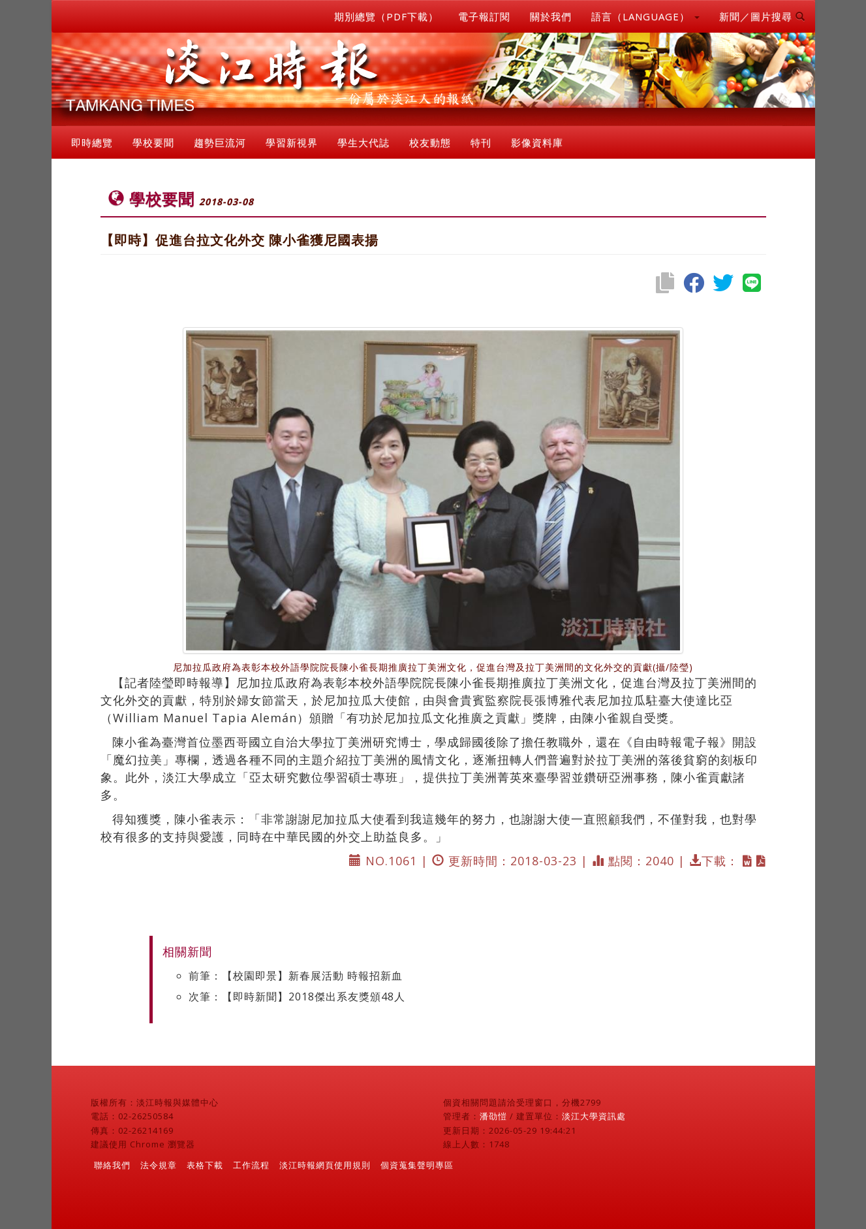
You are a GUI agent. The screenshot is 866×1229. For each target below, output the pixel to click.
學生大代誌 (363, 142)
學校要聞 (153, 142)
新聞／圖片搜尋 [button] (762, 16)
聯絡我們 (112, 1165)
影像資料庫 (537, 142)
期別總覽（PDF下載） (386, 16)
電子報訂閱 (484, 16)
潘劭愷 (493, 1116)
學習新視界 (292, 142)
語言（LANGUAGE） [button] (645, 16)
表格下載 (205, 1165)
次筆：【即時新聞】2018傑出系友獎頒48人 (297, 996)
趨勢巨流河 (220, 142)
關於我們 (551, 16)
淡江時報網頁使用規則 (325, 1165)
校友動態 (430, 142)
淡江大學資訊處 (594, 1116)
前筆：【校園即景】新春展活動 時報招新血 (296, 975)
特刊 (481, 142)
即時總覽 (92, 142)
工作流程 (251, 1165)
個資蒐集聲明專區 (417, 1165)
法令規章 (158, 1165)
